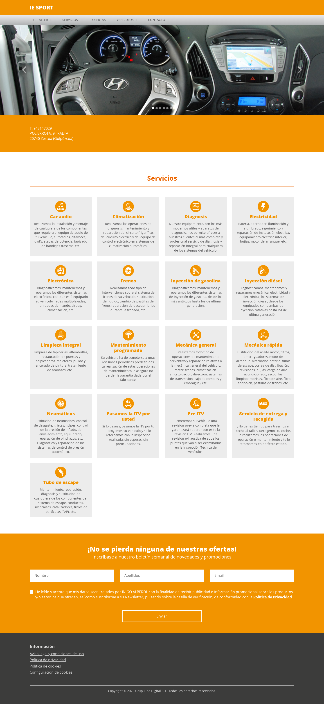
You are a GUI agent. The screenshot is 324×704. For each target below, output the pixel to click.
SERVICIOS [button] (70, 20)
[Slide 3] (164, 108)
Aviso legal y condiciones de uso (57, 653)
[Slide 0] (153, 108)
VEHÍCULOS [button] (125, 20)
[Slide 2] (160, 108)
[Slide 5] (171, 108)
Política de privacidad (48, 659)
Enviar (162, 616)
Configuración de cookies (51, 672)
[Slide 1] (156, 108)
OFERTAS (99, 20)
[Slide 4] (167, 108)
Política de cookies (45, 666)
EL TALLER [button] (40, 20)
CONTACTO (156, 20)
